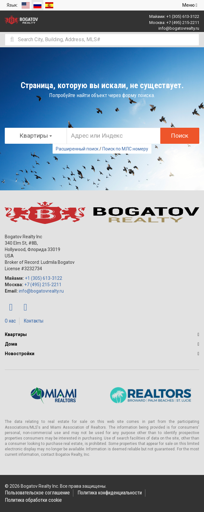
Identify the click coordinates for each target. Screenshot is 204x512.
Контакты (33, 321)
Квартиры (16, 334)
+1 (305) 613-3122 (182, 16)
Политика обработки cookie (33, 500)
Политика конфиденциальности (109, 493)
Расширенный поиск (77, 148)
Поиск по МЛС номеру (125, 148)
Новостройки (19, 353)
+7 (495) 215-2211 (182, 22)
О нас (10, 321)
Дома (11, 344)
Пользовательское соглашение (37, 493)
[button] (198, 334)
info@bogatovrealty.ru (178, 28)
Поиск (179, 135)
